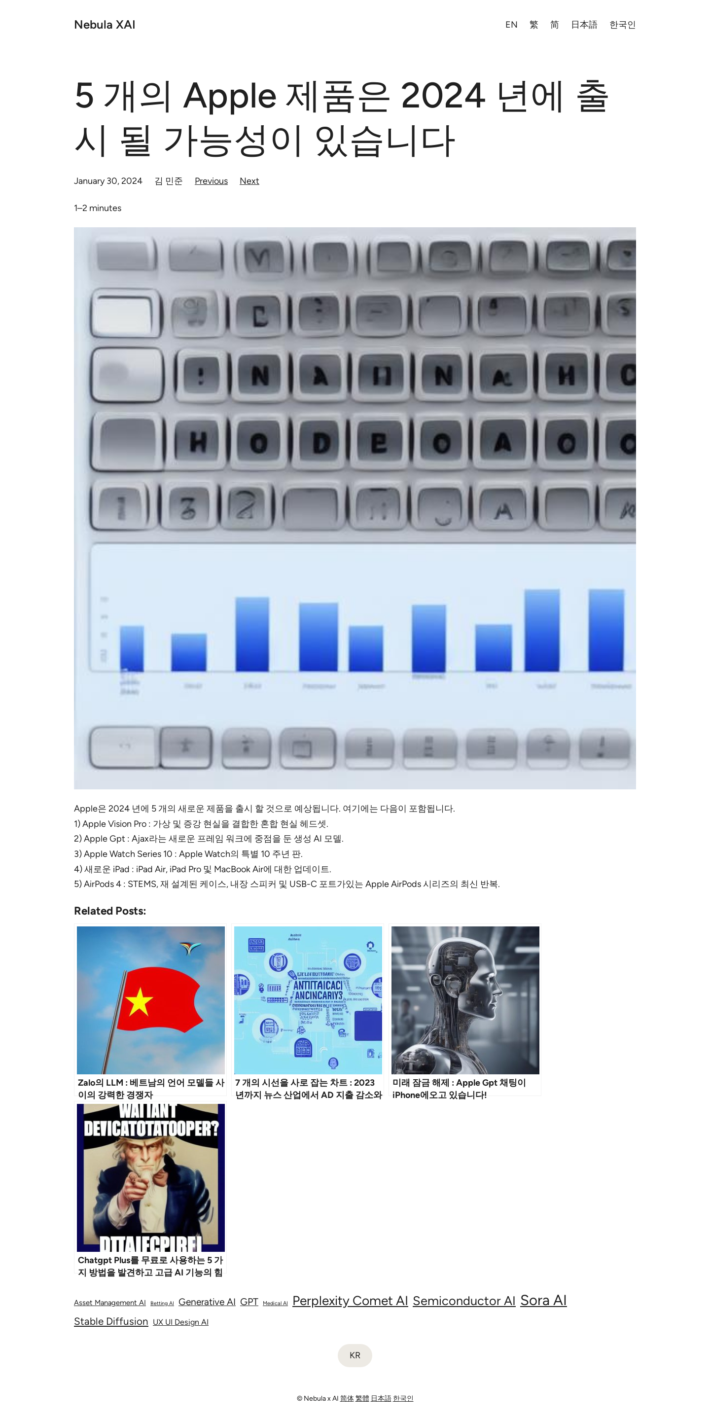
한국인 (403, 1398)
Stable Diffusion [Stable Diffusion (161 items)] (111, 1321)
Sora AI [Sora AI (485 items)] (543, 1300)
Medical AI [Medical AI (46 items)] (275, 1303)
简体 (347, 1398)
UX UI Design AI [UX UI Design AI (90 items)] (181, 1322)
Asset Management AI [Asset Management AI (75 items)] (110, 1302)
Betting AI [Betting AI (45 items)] (162, 1303)
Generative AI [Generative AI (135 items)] (207, 1302)
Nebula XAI (105, 24)
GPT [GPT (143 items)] (249, 1302)
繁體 (362, 1398)
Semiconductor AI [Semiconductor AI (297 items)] (464, 1300)
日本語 (381, 1398)
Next (249, 181)
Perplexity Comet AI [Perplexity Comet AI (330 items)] (350, 1301)
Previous (211, 181)
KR (355, 1355)
